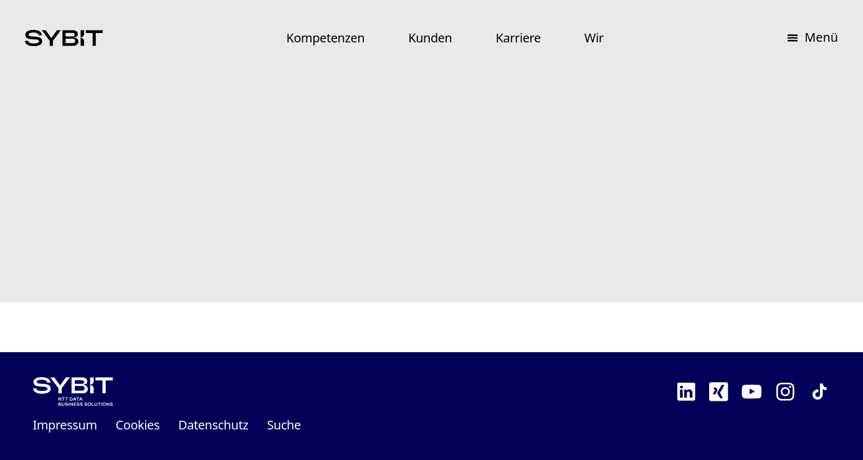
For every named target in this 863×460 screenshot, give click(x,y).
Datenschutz (213, 424)
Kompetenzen (326, 37)
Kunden (430, 37)
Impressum (65, 424)
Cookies (138, 424)
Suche (283, 424)
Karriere (518, 37)
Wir (594, 37)
